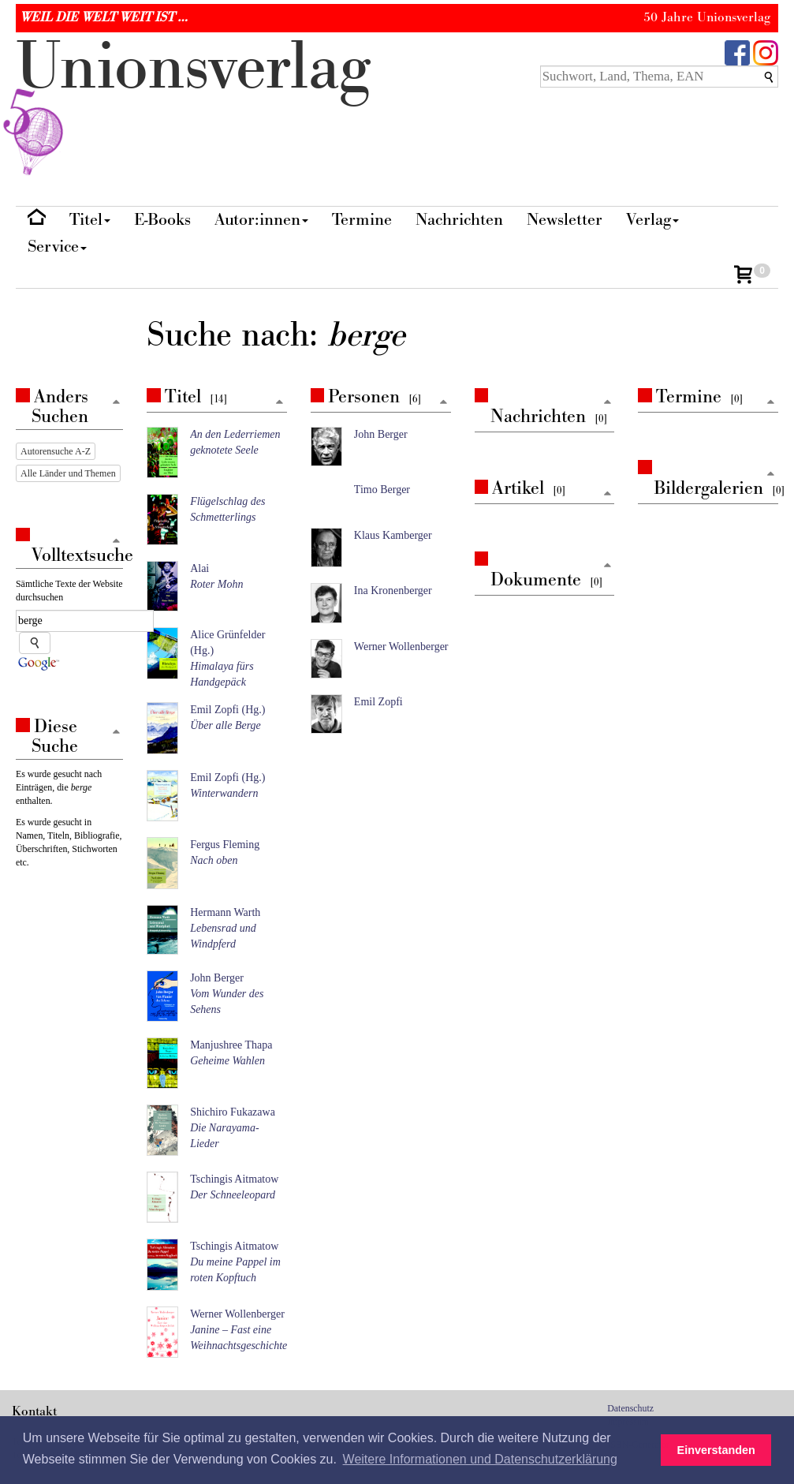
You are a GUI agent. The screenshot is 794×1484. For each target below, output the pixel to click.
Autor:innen (261, 219)
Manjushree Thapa (231, 1045)
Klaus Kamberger (393, 535)
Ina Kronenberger (393, 590)
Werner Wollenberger (237, 1314)
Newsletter (564, 219)
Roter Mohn (216, 584)
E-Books (162, 219)
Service (57, 246)
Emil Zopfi (378, 702)
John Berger (217, 978)
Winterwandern (224, 793)
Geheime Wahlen (227, 1061)
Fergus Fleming (224, 844)
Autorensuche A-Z (56, 451)
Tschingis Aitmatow (234, 1179)
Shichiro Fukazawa (232, 1112)
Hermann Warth (225, 912)
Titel (89, 219)
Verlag (652, 219)
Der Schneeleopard (232, 1195)
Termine (362, 219)
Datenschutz (630, 1408)
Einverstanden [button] (716, 1450)
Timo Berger (382, 489)
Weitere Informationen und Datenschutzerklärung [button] (480, 1459)
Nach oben (213, 860)
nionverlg (193, 104)
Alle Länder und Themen (68, 473)
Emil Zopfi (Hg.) (227, 710)
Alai (199, 568)
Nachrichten (459, 219)
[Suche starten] (34, 643)
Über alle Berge (225, 725)
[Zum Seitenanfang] (280, 402)
